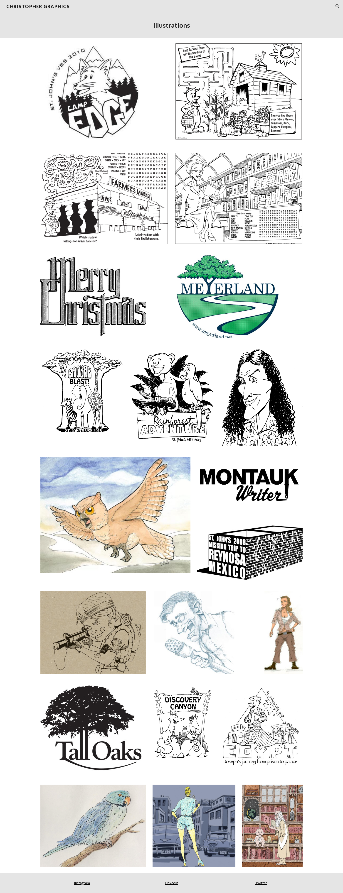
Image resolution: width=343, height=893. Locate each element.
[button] (337, 6)
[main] (171, 25)
